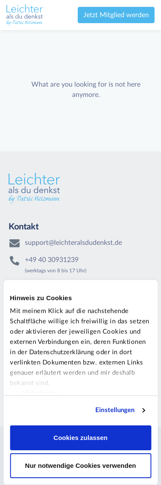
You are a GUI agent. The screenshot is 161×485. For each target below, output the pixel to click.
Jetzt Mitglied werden (116, 15)
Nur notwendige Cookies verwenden (80, 465)
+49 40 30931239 (52, 259)
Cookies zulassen (81, 437)
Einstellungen (114, 410)
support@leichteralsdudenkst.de (73, 242)
